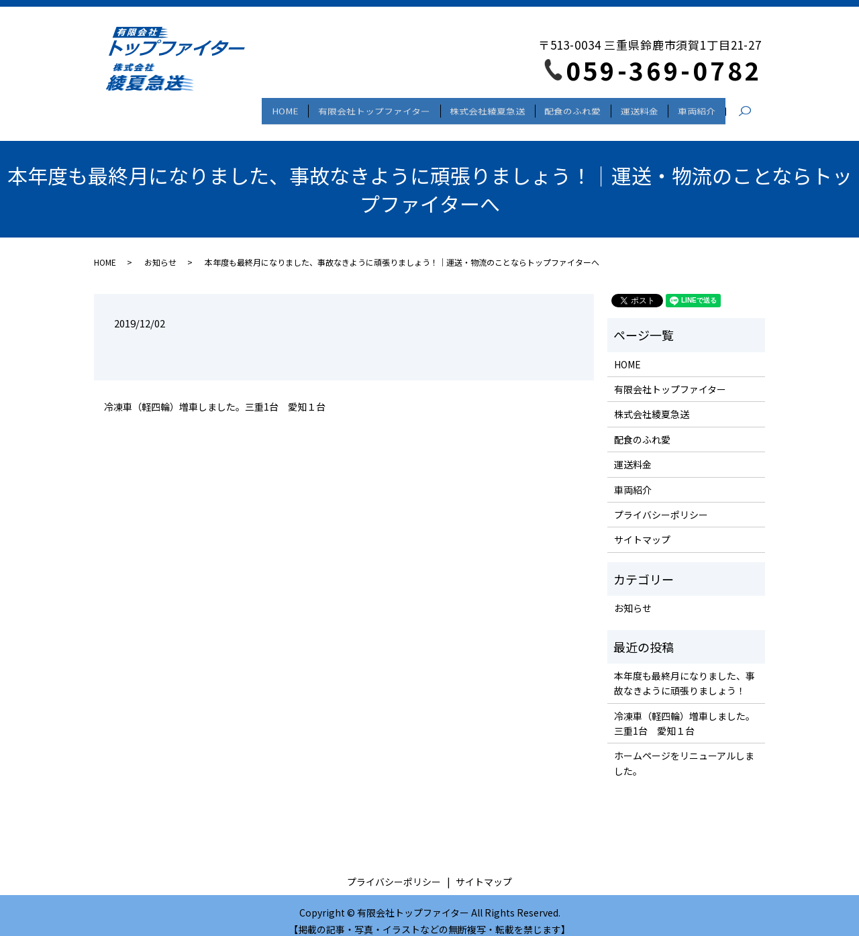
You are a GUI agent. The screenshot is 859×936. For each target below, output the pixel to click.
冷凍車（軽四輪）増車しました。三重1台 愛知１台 (214, 394)
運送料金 (629, 107)
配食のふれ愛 (556, 107)
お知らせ (160, 250)
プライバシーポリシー (661, 502)
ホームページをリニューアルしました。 (684, 751)
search (751, 108)
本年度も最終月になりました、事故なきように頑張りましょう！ (684, 671)
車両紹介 (693, 107)
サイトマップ (642, 528)
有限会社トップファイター (344, 107)
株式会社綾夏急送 (464, 107)
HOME (248, 107)
